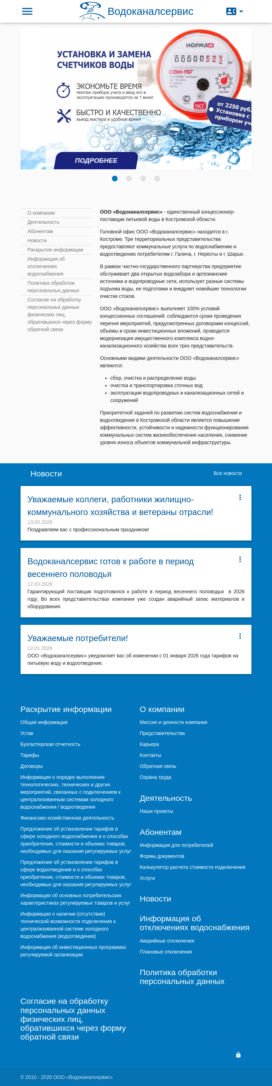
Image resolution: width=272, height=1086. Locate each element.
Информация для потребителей (176, 845)
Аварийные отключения (167, 941)
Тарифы (30, 755)
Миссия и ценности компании (173, 722)
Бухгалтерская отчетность (50, 744)
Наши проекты (156, 811)
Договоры (32, 766)
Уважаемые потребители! (78, 638)
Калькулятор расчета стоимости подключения (192, 867)
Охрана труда (155, 777)
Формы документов (162, 856)
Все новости (228, 473)
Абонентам (40, 231)
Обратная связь (158, 766)
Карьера (149, 744)
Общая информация (44, 722)
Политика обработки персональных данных (53, 286)
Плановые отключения (166, 952)
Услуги (147, 878)
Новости (37, 240)
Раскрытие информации (55, 250)
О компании (41, 213)
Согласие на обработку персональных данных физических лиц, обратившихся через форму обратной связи (60, 314)
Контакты (150, 755)
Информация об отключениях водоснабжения (46, 266)
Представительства (162, 733)
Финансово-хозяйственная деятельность (67, 818)
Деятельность (44, 222)
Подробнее (96, 160)
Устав (27, 733)
